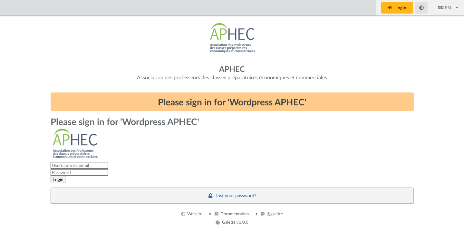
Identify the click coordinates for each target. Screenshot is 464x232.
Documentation (232, 213)
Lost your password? (232, 195)
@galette (272, 213)
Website (191, 213)
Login (396, 7)
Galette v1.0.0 (232, 222)
